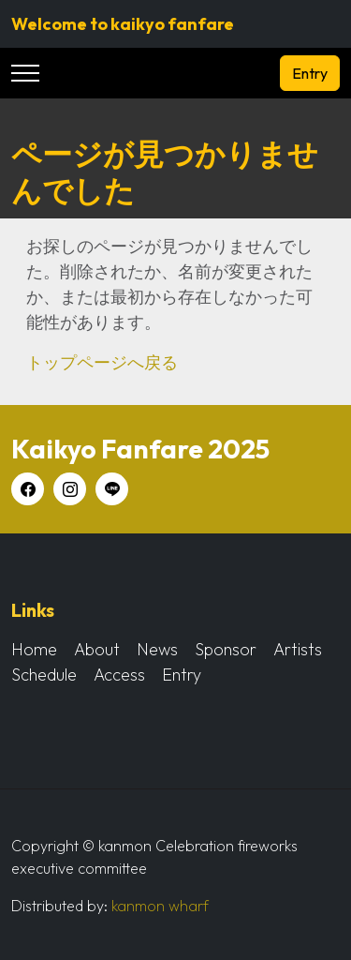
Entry (310, 73)
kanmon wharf (160, 905)
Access (119, 674)
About (97, 649)
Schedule (44, 674)
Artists (297, 649)
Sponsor (225, 649)
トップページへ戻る (102, 362)
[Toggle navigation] (25, 73)
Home (34, 649)
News (157, 649)
